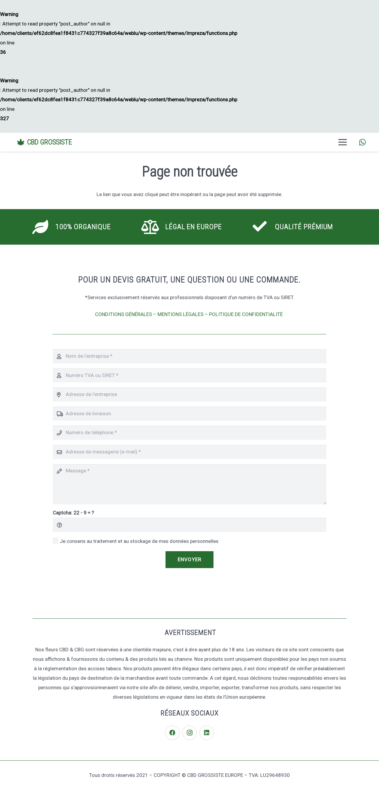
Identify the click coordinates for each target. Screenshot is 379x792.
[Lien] (362, 142)
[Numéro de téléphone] (189, 433)
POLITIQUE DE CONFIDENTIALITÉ (246, 314)
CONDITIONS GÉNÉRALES (123, 314)
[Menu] (343, 142)
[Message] (189, 484)
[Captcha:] (189, 525)
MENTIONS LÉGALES (180, 314)
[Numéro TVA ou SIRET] (189, 375)
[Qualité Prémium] (263, 227)
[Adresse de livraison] (189, 414)
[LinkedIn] (206, 732)
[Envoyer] (189, 559)
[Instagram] (189, 732)
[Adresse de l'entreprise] (189, 394)
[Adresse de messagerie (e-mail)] (189, 452)
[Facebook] (172, 732)
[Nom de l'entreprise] (189, 356)
